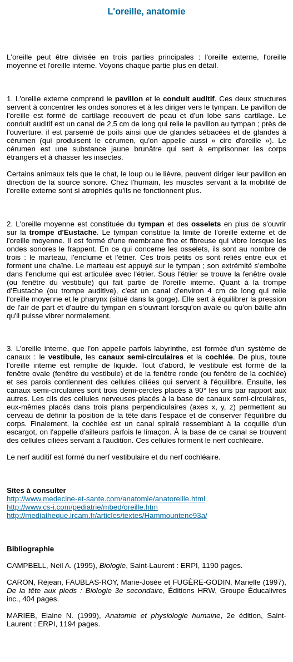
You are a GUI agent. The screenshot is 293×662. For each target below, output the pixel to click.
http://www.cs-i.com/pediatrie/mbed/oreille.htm (82, 507)
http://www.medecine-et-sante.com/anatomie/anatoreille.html (106, 499)
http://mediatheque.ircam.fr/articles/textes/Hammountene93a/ (107, 515)
